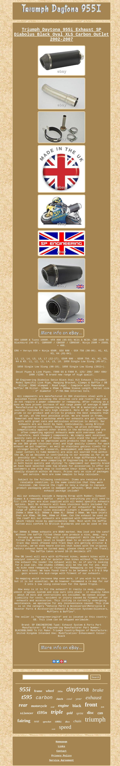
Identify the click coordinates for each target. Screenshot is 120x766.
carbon (44, 698)
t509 (100, 713)
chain (77, 721)
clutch (59, 699)
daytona (77, 689)
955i (25, 689)
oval (52, 707)
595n (60, 691)
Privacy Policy (61, 755)
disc (90, 712)
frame (38, 691)
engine (63, 705)
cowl (69, 698)
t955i (58, 722)
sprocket (47, 721)
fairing (23, 720)
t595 (27, 697)
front (91, 704)
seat (36, 721)
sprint (79, 713)
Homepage (61, 741)
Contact (61, 751)
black (76, 706)
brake (98, 690)
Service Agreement (61, 760)
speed (65, 727)
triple (57, 712)
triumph (95, 719)
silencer (26, 713)
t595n (42, 712)
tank (53, 729)
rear (23, 705)
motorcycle (39, 706)
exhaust (94, 697)
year (79, 699)
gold (70, 713)
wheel (50, 691)
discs (67, 721)
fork (102, 707)
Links (61, 746)
